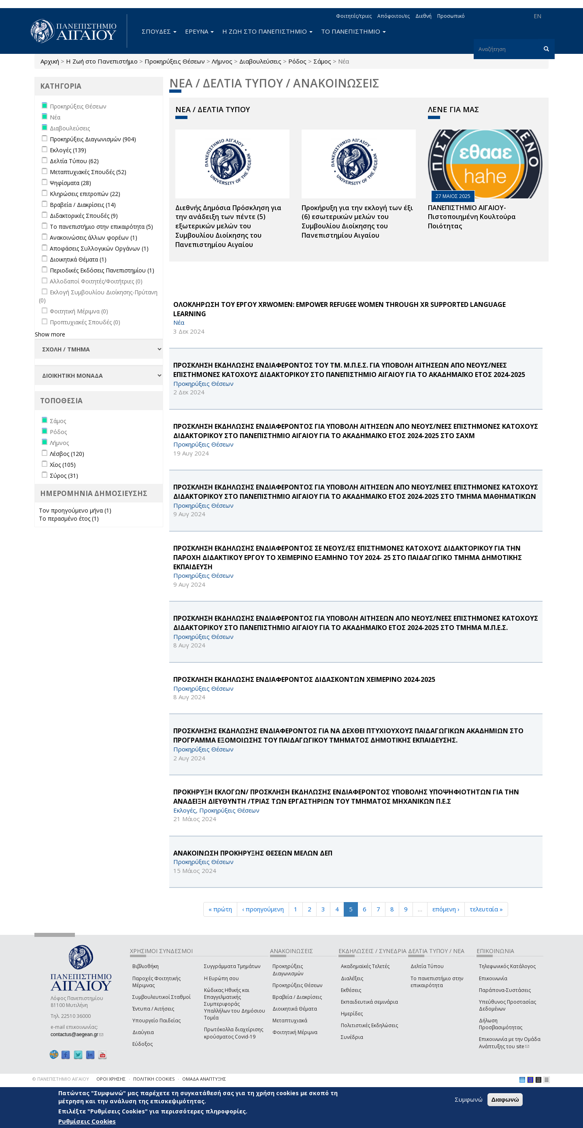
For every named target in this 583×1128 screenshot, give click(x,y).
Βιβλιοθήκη (145, 966)
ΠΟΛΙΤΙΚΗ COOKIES (153, 1079)
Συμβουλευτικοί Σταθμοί (161, 997)
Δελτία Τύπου (427, 966)
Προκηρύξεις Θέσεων (175, 61)
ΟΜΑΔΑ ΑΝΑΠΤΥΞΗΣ (204, 1079)
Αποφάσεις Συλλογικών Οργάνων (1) (99, 248)
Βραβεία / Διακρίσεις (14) (83, 205)
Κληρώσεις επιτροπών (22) (85, 194)
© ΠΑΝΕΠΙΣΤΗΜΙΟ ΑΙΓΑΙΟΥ (60, 1079)
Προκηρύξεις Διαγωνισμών (287, 970)
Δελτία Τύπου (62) (74, 161)
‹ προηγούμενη (263, 909)
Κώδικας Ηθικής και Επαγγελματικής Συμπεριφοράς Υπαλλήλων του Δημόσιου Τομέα (234, 1004)
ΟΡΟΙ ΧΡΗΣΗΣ (111, 1079)
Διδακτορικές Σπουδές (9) (84, 215)
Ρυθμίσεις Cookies (87, 1121)
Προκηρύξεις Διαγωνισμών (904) (93, 139)
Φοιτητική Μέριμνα (294, 1032)
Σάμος (322, 61)
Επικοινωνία (493, 978)
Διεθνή (423, 16)
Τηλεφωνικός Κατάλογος (507, 966)
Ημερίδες (352, 1013)
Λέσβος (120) (67, 454)
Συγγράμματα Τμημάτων (232, 966)
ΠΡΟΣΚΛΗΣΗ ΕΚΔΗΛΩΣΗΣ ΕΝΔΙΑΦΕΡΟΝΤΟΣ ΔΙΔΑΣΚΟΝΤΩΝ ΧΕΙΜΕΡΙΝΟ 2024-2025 (304, 679)
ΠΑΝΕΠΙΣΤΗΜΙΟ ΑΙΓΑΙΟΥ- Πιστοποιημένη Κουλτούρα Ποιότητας (472, 217)
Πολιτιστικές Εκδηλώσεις (369, 1025)
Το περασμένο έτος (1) (69, 518)
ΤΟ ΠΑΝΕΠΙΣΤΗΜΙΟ (353, 31)
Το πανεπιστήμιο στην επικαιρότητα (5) (101, 226)
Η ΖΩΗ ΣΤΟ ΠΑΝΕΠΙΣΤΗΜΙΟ (267, 31)
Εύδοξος (142, 1044)
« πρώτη (220, 909)
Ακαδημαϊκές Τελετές (365, 966)
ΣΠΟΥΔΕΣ (159, 31)
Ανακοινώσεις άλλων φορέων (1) (93, 237)
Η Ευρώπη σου (221, 978)
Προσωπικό (451, 16)
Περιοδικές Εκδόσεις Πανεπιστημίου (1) (102, 270)
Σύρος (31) (64, 475)
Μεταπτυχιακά (289, 1020)
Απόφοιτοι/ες (393, 16)
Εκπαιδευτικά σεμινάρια (369, 1001)
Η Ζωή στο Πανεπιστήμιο (102, 61)
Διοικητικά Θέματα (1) (78, 259)
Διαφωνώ (505, 1099)
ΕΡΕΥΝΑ (199, 31)
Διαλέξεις (352, 978)
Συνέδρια (352, 1037)
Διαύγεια (143, 1032)
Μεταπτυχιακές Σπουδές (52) (88, 172)
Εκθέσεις (351, 990)
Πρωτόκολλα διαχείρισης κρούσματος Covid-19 (233, 1033)
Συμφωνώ (469, 1099)
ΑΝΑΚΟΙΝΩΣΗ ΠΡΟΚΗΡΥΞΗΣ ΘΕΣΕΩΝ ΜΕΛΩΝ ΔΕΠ (252, 853)
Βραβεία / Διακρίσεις (297, 997)
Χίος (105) (63, 464)
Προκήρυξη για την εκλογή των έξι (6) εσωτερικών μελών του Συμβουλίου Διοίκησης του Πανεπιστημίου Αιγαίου (357, 221)
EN (537, 16)
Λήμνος (222, 61)
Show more (50, 334)
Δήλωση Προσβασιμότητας (500, 1024)
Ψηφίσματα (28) (70, 183)
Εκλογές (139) (68, 150)
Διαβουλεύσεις (260, 61)
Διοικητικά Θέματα (294, 1008)
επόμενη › (446, 909)
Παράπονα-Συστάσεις (505, 990)
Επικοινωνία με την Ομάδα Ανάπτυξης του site (509, 1042)
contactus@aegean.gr (77, 1034)
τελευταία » (486, 909)
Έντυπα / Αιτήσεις (153, 1008)
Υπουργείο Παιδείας (156, 1020)
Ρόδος (297, 61)
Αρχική (49, 61)
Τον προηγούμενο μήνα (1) (75, 510)
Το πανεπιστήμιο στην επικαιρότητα (437, 982)
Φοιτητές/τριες (354, 16)
